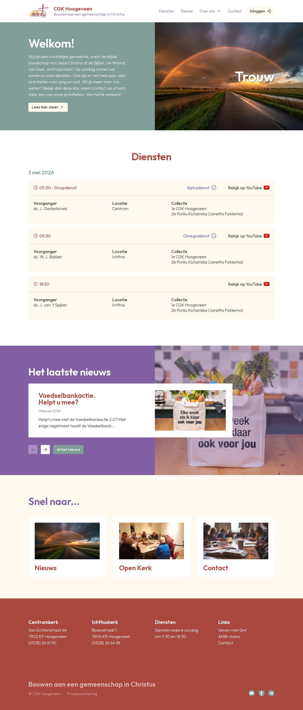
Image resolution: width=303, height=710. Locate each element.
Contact (235, 11)
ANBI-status (229, 636)
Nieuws (187, 11)
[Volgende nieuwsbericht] (45, 449)
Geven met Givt (232, 630)
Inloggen (260, 11)
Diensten (166, 11)
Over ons (210, 11)
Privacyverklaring (82, 693)
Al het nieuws (68, 449)
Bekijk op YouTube (249, 187)
